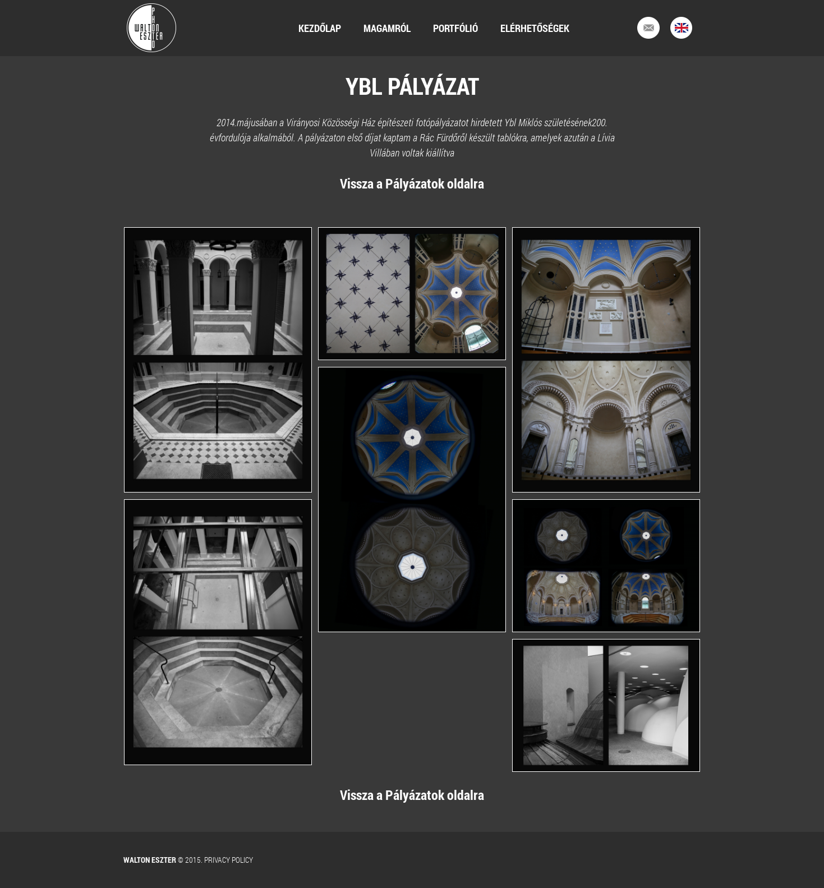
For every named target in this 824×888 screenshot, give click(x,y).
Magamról (387, 28)
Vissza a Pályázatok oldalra (412, 183)
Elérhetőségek (534, 28)
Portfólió (455, 28)
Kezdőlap (319, 28)
